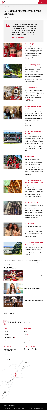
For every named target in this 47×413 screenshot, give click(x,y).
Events (26, 337)
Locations (7, 359)
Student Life (8, 334)
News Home (8, 6)
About (5, 341)
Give (25, 331)
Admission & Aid (9, 337)
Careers (26, 343)
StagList (12, 313)
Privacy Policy (7, 408)
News (25, 334)
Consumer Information (19, 408)
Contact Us (7, 357)
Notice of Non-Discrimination (36, 408)
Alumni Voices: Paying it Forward (32, 288)
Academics (7, 331)
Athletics (26, 340)
